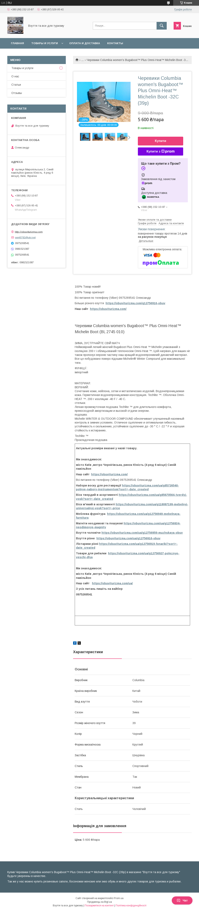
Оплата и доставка (84, 43)
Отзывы (16, 93)
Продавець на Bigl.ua (99, 901)
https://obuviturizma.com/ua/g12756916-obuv (128, 538)
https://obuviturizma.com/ (108, 308)
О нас (15, 76)
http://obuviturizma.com (29, 231)
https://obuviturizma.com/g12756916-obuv (135, 303)
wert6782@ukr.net (25, 237)
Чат (182, 900)
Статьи (16, 84)
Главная (17, 43)
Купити (160, 141)
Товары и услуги (44, 43)
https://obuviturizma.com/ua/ (112, 583)
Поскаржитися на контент (99, 905)
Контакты (115, 43)
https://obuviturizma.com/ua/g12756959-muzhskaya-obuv (142, 532)
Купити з (160, 151)
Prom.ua (118, 898)
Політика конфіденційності (131, 905)
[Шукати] (162, 26)
